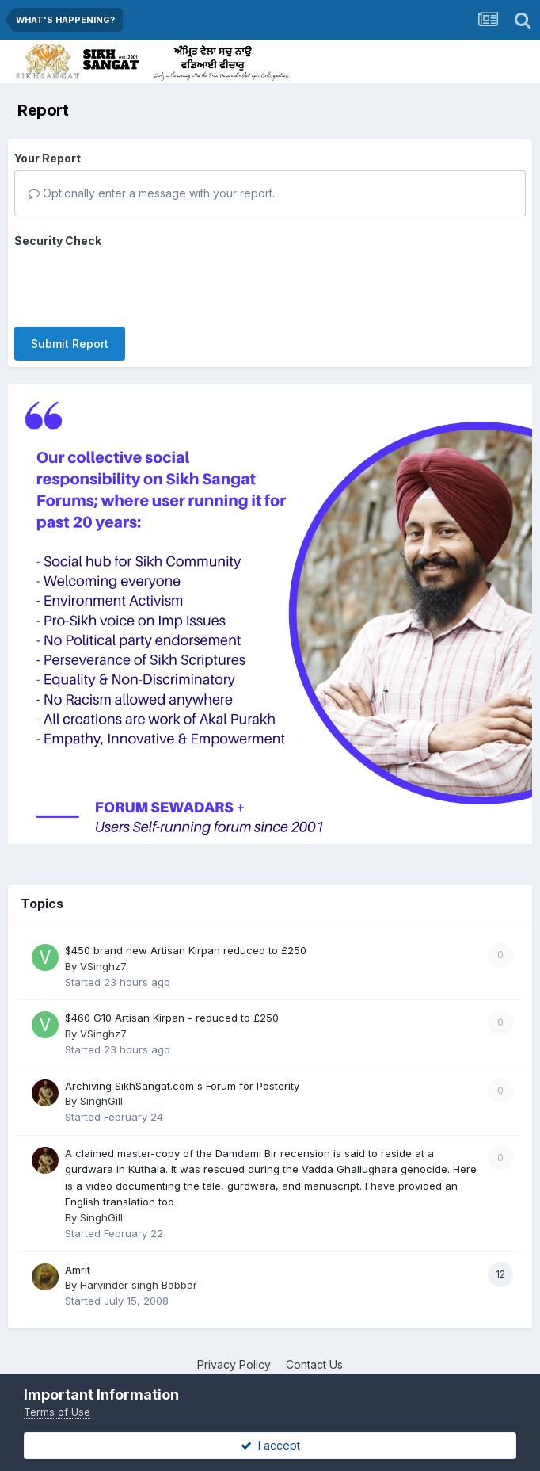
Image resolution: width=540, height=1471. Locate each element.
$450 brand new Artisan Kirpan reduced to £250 (185, 936)
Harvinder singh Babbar (138, 1270)
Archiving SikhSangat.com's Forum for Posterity (182, 1071)
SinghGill (101, 1086)
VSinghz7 (103, 952)
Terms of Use (57, 1411)
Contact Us (314, 1350)
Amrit (77, 1255)
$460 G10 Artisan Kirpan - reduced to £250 (172, 1004)
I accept (270, 1445)
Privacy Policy (234, 1350)
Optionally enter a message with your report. (152, 193)
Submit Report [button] (69, 281)
